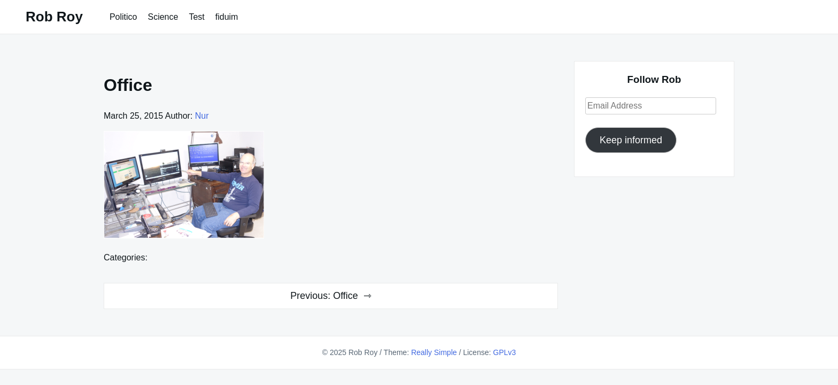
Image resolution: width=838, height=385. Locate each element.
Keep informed (631, 140)
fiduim (226, 16)
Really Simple (434, 352)
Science (163, 16)
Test (196, 16)
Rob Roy (54, 17)
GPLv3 (504, 352)
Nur (202, 115)
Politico (123, 16)
